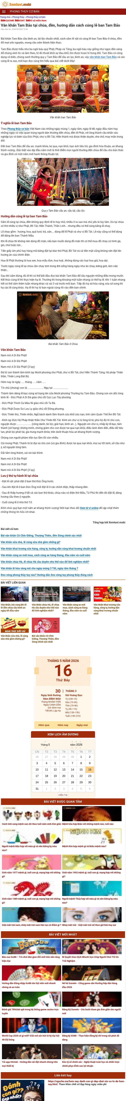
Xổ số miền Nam (38, 20)
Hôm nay (63, 725)
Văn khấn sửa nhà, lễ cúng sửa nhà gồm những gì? (30, 542)
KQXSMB (9, 20)
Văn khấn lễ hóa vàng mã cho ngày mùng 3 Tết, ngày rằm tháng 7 (39, 568)
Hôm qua (43, 725)
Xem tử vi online (89, 508)
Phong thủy (18, 17)
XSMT (22, 20)
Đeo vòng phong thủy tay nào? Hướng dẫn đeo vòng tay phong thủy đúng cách (47, 574)
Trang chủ (5, 17)
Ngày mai (82, 725)
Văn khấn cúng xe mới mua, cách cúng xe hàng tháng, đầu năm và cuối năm (45, 555)
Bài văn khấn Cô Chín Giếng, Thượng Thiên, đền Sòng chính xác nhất (41, 535)
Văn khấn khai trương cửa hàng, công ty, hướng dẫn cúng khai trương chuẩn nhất (48, 548)
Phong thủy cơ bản (35, 17)
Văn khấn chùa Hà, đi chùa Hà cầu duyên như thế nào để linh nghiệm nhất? (45, 561)
